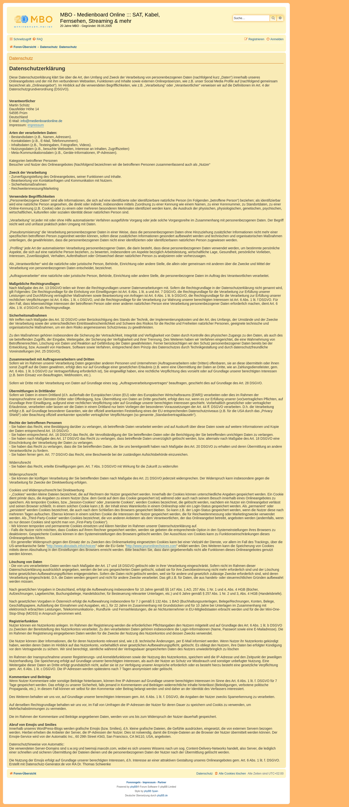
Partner (162, 782)
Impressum (149, 782)
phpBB (133, 786)
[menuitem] (37, 39)
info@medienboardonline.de (41, 121)
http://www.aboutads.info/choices (71, 546)
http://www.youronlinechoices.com (151, 546)
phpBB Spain (151, 791)
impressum (36, 125)
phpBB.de (162, 795)
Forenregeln (134, 782)
